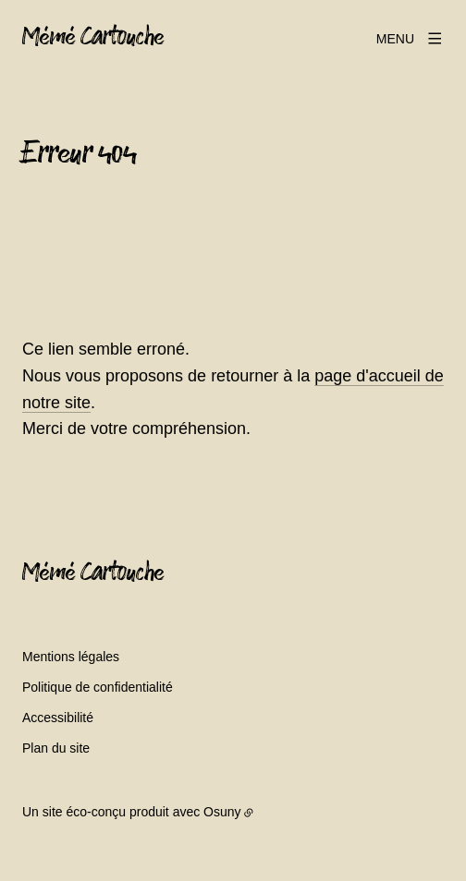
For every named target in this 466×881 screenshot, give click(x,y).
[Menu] (410, 38)
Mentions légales (70, 656)
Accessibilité (57, 717)
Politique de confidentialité (97, 687)
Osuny (221, 811)
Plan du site (56, 748)
